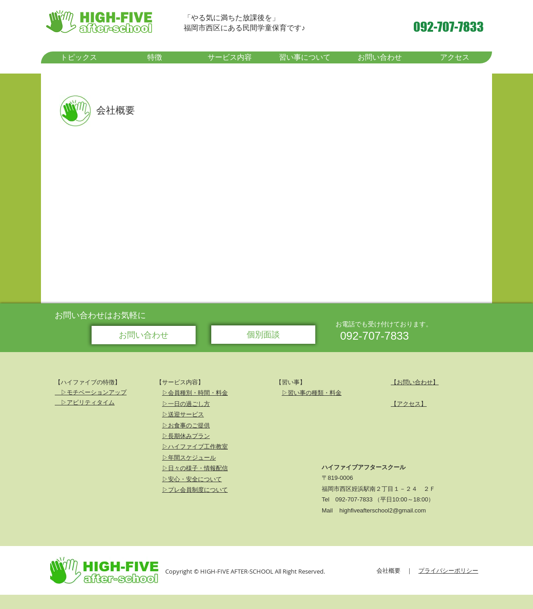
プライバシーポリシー (448, 570)
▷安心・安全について (192, 479)
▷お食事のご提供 (186, 425)
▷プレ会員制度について (195, 489)
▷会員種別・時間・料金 (195, 392)
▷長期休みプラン (186, 436)
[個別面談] (263, 334)
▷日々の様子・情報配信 (195, 468)
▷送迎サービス (183, 414)
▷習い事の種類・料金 (312, 392)
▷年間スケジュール (189, 457)
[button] (154, 57)
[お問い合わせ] (144, 335)
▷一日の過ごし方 (186, 403)
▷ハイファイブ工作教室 (195, 446)
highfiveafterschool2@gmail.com (382, 510)
